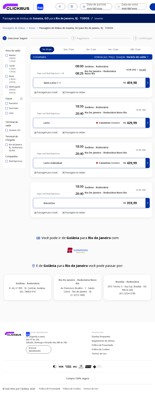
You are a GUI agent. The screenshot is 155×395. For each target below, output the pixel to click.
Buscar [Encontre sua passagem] (142, 6)
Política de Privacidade (102, 344)
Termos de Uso (99, 353)
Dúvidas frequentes (101, 336)
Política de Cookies (101, 348)
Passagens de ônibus (14, 27)
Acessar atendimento (35, 349)
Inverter (97, 17)
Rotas (32, 27)
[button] (142, 69)
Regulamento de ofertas (103, 340)
